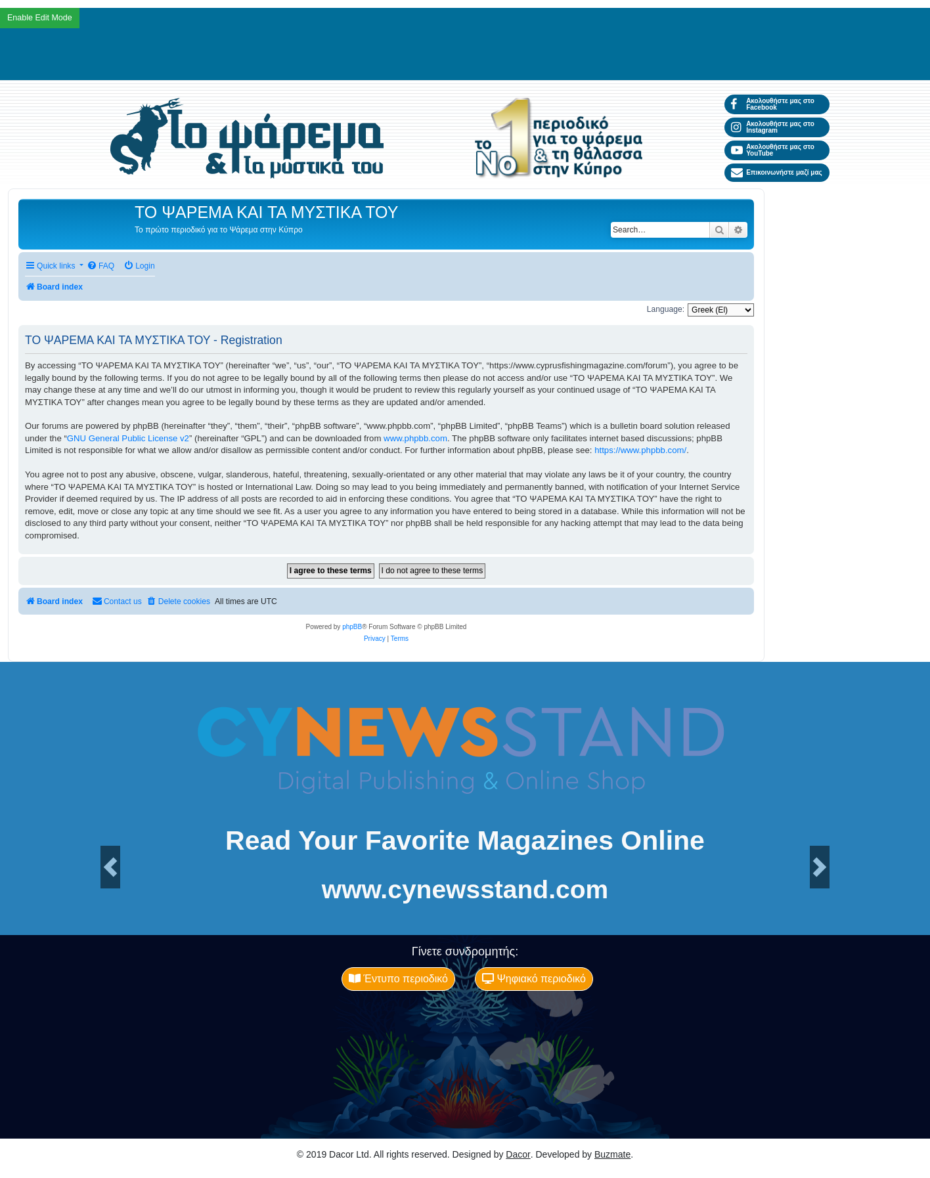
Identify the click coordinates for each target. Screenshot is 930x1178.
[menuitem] (100, 266)
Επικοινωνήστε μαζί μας (776, 173)
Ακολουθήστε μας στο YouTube (772, 150)
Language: (665, 309)
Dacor (518, 1154)
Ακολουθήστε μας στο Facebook (772, 104)
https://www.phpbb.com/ (640, 450)
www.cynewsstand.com (465, 889)
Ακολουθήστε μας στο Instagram (772, 127)
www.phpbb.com (415, 438)
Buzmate (612, 1154)
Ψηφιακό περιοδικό (534, 978)
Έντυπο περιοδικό (398, 978)
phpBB (352, 626)
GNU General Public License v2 (128, 438)
